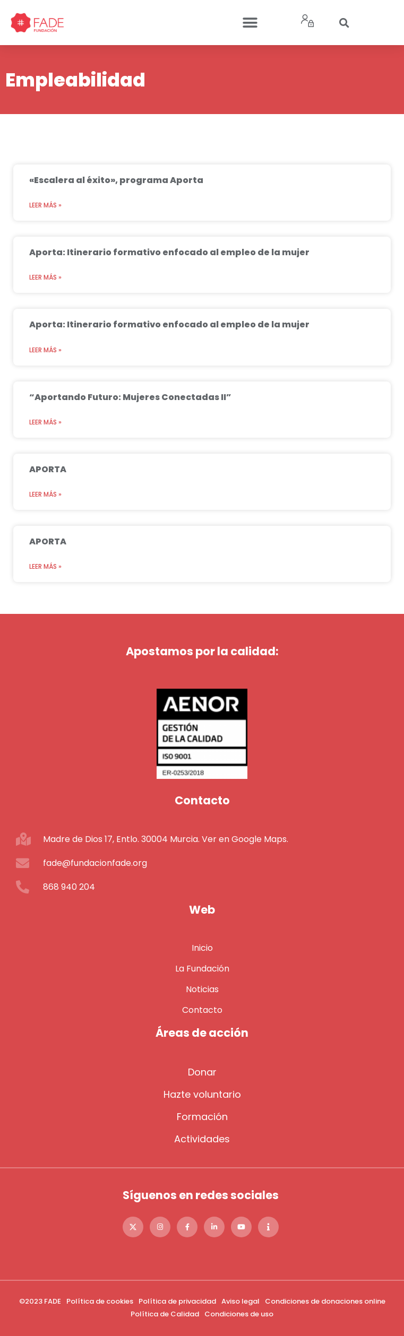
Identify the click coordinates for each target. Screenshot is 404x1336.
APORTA (47, 469)
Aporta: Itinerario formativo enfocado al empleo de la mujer (169, 252)
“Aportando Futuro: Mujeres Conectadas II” (130, 397)
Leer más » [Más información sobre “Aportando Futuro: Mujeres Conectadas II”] (45, 422)
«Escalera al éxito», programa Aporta (116, 180)
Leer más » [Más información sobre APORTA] (45, 494)
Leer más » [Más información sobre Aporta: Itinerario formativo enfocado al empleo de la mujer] (45, 277)
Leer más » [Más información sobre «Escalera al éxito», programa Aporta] (45, 205)
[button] (250, 22)
